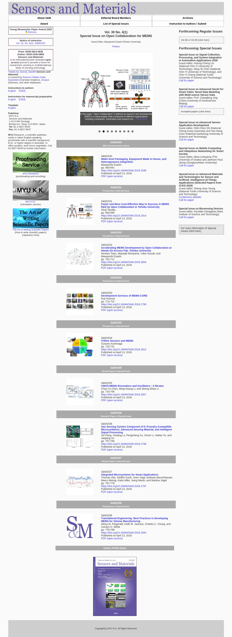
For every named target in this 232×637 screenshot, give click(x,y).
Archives (188, 18)
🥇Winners (31, 32)
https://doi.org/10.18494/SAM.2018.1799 (123, 304)
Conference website (190, 197)
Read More (141, 119)
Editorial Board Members (116, 18)
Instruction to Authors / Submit (187, 23)
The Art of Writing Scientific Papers (31, 228)
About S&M (44, 18)
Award (44, 23)
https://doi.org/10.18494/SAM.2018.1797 (123, 486)
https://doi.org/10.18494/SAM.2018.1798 (123, 443)
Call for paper (186, 80)
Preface (116, 46)
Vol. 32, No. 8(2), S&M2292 (30, 43)
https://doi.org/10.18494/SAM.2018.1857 (123, 394)
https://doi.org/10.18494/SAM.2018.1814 (123, 349)
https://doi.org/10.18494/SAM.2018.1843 (123, 532)
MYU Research (31, 172)
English (12, 90)
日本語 (22, 90)
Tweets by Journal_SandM (22, 71)
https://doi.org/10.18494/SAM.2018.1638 (123, 170)
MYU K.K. (31, 200)
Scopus (45, 80)
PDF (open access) (112, 176)
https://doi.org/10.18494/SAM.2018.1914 (123, 215)
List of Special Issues (116, 23)
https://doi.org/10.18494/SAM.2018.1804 (123, 262)
